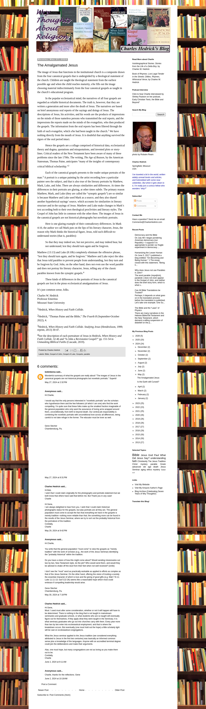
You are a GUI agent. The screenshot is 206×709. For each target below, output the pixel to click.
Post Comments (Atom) (59, 695)
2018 (137, 423)
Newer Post (43, 690)
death (155, 467)
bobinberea (50, 372)
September (143, 359)
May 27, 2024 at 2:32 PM (56, 382)
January (141, 398)
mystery (156, 469)
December (143, 347)
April (140, 386)
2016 (137, 430)
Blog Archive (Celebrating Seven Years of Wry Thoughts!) (149, 492)
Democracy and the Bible (146, 235)
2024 (137, 344)
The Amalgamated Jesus (148, 378)
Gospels (79, 354)
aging (143, 469)
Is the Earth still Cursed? (148, 382)
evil (133, 473)
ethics (149, 469)
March (141, 390)
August (141, 363)
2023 (137, 403)
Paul (156, 455)
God (150, 455)
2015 (137, 434)
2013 (137, 442)
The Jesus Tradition (157, 461)
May (140, 374)
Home (81, 690)
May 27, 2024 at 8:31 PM (56, 477)
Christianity (142, 461)
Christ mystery (139, 464)
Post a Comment (48, 684)
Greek (163, 464)
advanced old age (141, 467)
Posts (138, 201)
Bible (47, 354)
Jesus (144, 455)
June (140, 370)
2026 (137, 336)
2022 (137, 407)
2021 (137, 411)
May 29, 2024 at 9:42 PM (56, 530)
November (143, 351)
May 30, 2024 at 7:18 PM (56, 595)
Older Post (119, 690)
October (141, 355)
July (140, 366)
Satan (163, 470)
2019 (137, 419)
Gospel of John (56, 354)
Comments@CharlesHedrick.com (147, 222)
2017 (137, 427)
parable (87, 354)
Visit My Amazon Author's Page (149, 488)
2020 (137, 415)
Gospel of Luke (69, 354)
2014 (137, 438)
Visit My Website (142, 484)
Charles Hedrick (52, 486)
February (142, 394)
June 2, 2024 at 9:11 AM (55, 662)
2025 (137, 340)
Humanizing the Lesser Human (148, 253)
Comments (140, 206)
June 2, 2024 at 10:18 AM (56, 678)
